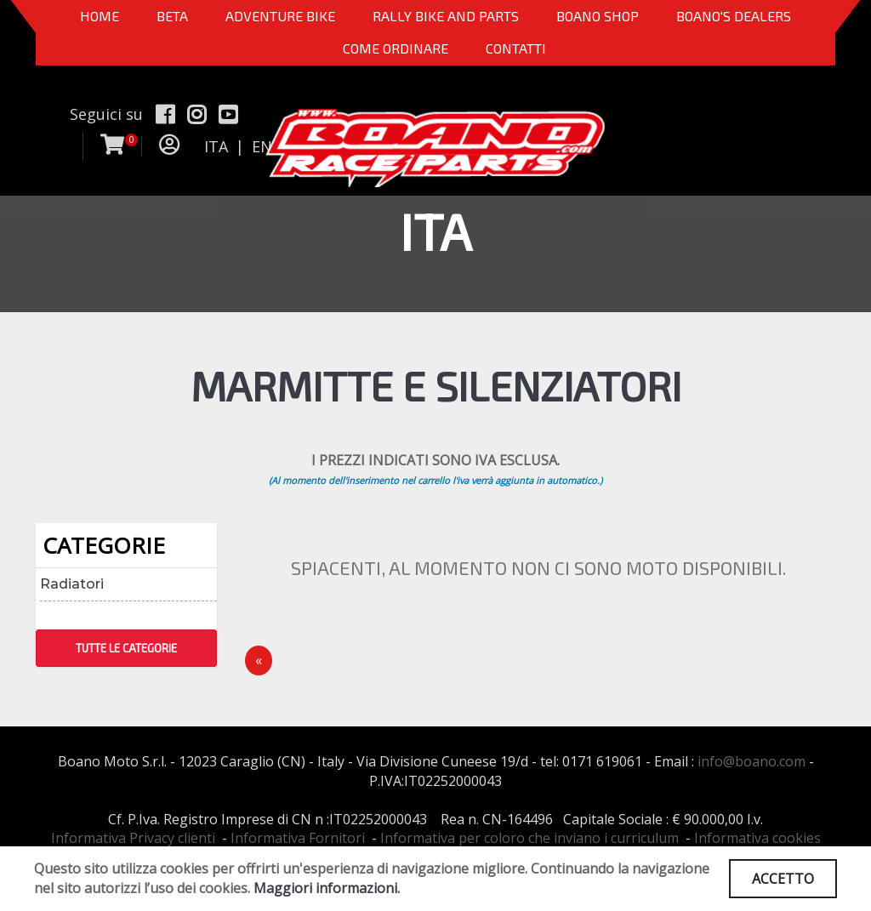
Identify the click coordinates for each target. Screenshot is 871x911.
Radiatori (72, 584)
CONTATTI (516, 48)
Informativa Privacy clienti (133, 837)
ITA (216, 146)
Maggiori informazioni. (326, 888)
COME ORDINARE (395, 48)
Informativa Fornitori (298, 837)
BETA (172, 16)
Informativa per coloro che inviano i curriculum (529, 837)
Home (99, 16)
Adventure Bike (280, 16)
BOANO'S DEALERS (733, 16)
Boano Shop (597, 16)
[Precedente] (258, 660)
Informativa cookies (757, 837)
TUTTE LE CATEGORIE (126, 648)
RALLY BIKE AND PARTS (446, 16)
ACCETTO (783, 878)
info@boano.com (751, 761)
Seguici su (106, 114)
